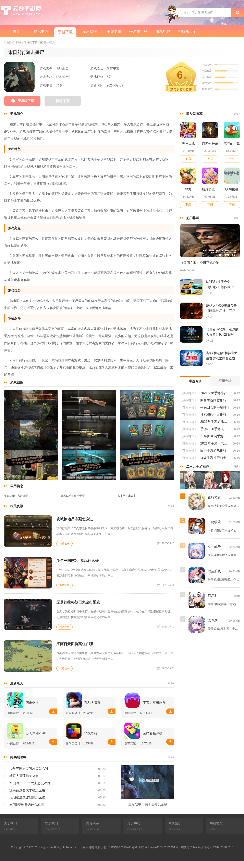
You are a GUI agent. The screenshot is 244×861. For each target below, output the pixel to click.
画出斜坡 (32, 702)
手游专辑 (114, 31)
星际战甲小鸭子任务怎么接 (147, 804)
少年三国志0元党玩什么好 (77, 561)
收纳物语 (231, 189)
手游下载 (65, 32)
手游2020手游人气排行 (215, 429)
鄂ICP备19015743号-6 (122, 847)
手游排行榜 (138, 31)
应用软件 (89, 31)
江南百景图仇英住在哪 (74, 644)
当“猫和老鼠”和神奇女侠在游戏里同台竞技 (221, 355)
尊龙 (188, 189)
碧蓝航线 (214, 571)
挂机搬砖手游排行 (213, 414)
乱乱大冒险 (92, 702)
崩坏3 (212, 595)
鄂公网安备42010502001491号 (158, 847)
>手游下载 (31, 42)
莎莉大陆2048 (36, 733)
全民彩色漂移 (152, 733)
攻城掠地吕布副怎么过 (74, 519)
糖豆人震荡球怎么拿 (24, 776)
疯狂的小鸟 (232, 143)
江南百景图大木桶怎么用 (27, 790)
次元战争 (214, 546)
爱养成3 (213, 620)
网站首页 (21, 42)
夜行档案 (214, 497)
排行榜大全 (187, 31)
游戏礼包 (163, 31)
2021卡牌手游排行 (213, 393)
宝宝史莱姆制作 (154, 702)
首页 (16, 31)
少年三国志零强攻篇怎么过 (28, 768)
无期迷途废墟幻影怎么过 (27, 797)
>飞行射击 (42, 42)
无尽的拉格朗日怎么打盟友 (78, 602)
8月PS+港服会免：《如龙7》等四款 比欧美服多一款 (222, 285)
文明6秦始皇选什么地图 (26, 804)
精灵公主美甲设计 (210, 189)
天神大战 (188, 143)
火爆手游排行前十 (213, 457)
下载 (53, 711)
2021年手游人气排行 (215, 443)
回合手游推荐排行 (213, 400)
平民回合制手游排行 (215, 407)
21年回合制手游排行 (215, 436)
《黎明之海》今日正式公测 (199, 262)
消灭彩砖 (90, 733)
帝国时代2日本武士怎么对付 (29, 783)
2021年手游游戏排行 (215, 421)
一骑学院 (214, 522)
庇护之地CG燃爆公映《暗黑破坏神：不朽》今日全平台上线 (222, 309)
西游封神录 (210, 143)
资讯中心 (41, 31)
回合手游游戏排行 (213, 450)
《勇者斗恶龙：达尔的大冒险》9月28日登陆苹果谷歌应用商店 (222, 332)
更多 (171, 506)
